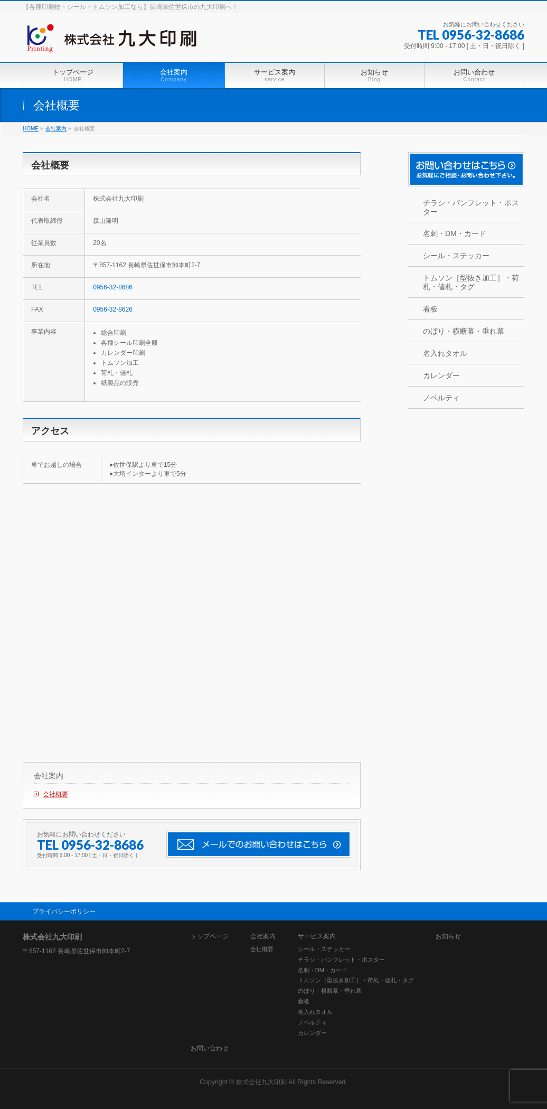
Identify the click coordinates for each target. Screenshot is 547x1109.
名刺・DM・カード (454, 233)
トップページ (210, 936)
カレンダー (441, 375)
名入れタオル (445, 353)
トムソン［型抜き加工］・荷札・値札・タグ (471, 282)
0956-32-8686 (113, 287)
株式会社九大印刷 (261, 1082)
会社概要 (55, 794)
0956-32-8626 (113, 309)
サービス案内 (317, 936)
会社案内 (48, 776)
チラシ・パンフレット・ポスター (471, 207)
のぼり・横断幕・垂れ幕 (463, 331)
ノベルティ (441, 397)
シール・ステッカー (456, 255)
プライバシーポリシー (64, 911)
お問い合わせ (210, 1048)
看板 (430, 309)
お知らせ (448, 936)
